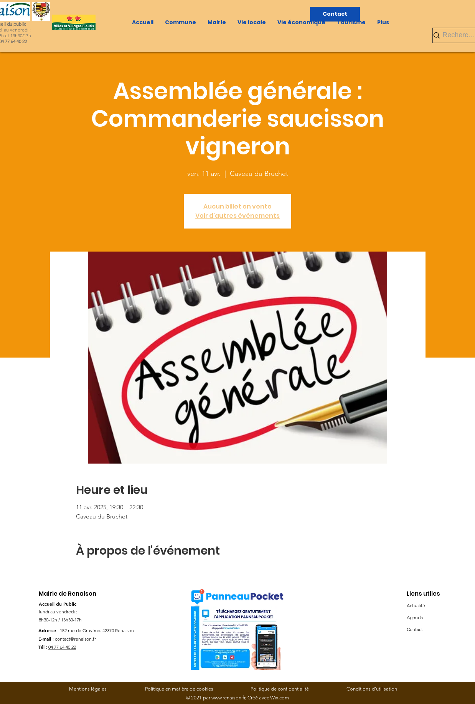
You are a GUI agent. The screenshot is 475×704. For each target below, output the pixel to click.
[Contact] (335, 14)
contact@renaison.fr (75, 639)
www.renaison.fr (228, 698)
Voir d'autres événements (237, 215)
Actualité (416, 605)
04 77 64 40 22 (62, 647)
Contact (415, 629)
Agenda (415, 617)
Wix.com (279, 698)
